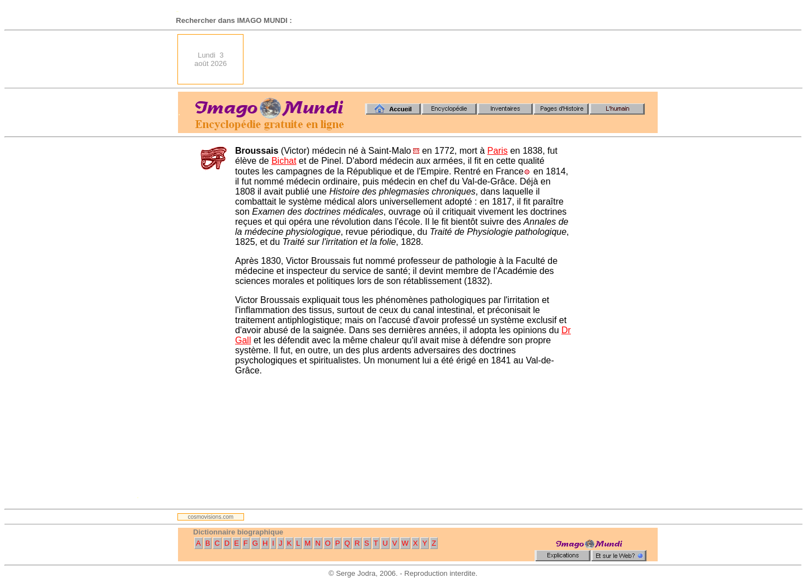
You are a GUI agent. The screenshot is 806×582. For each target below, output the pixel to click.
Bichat (283, 160)
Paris (497, 150)
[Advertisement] (454, 59)
